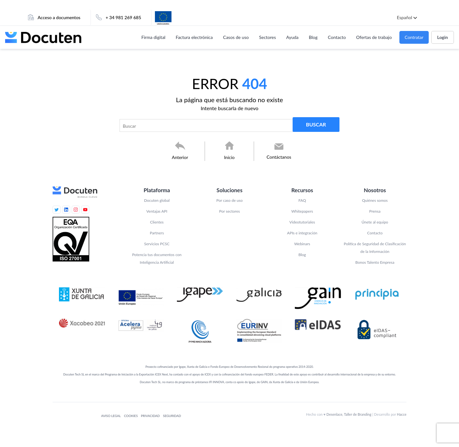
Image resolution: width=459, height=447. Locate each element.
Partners (157, 233)
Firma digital (153, 37)
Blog (313, 37)
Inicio (229, 157)
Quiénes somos (375, 200)
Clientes (157, 222)
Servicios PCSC (157, 243)
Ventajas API (156, 211)
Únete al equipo (374, 222)
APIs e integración (302, 233)
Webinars (302, 243)
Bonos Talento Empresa (374, 262)
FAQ (302, 200)
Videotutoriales (302, 222)
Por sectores (229, 211)
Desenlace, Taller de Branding (348, 414)
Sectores (267, 37)
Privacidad (150, 416)
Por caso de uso (229, 200)
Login (442, 37)
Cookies (131, 416)
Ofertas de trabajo (374, 37)
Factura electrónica (194, 37)
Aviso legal (111, 416)
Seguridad (172, 416)
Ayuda (292, 37)
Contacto (337, 37)
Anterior (180, 157)
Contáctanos (278, 157)
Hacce (401, 414)
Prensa (374, 211)
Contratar (413, 37)
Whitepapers (302, 211)
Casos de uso (236, 37)
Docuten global (157, 200)
